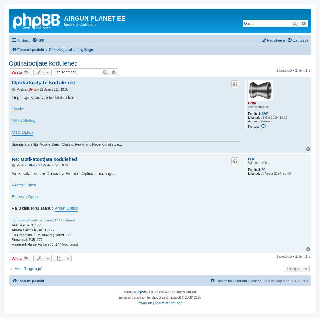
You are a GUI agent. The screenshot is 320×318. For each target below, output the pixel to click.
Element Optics (25, 196)
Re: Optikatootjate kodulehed (44, 159)
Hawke (18, 109)
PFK (251, 159)
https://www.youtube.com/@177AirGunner (44, 220)
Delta (252, 103)
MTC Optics (22, 132)
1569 (265, 114)
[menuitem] (38, 40)
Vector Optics (24, 185)
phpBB (141, 292)
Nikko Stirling (24, 120)
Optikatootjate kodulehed (43, 63)
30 (263, 169)
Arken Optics (66, 208)
